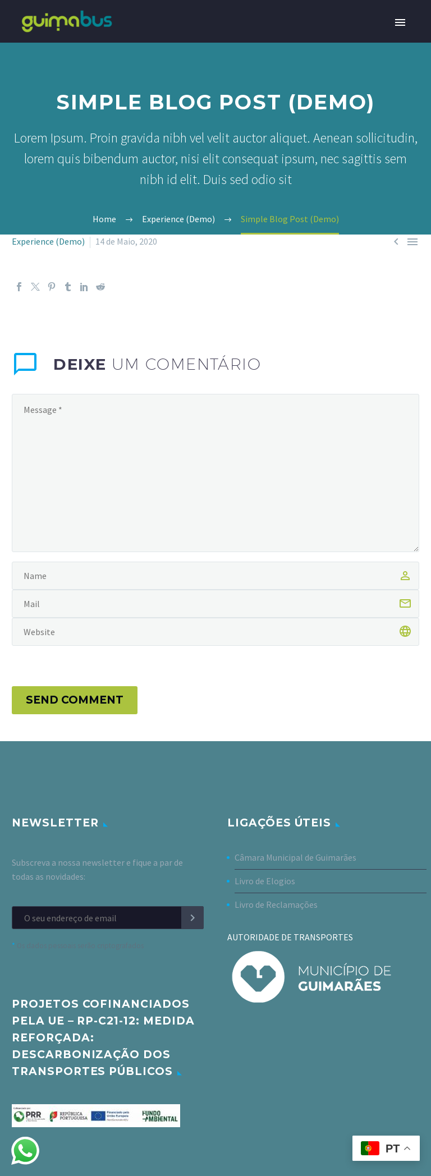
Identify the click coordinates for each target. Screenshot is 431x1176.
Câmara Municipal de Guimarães (295, 857)
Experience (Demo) (48, 241)
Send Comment (74, 699)
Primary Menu (400, 22)
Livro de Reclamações (276, 904)
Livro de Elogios (265, 880)
